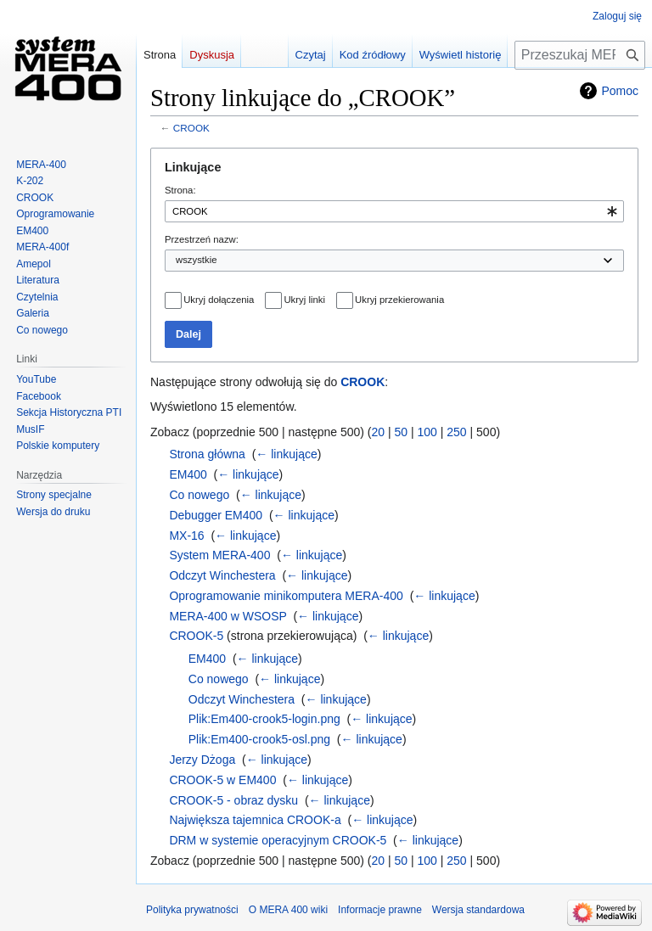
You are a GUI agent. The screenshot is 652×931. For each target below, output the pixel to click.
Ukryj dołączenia (218, 299)
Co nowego (199, 495)
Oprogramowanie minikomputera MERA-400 (285, 596)
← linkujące (286, 454)
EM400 (187, 474)
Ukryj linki (304, 299)
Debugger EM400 (215, 515)
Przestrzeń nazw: (202, 239)
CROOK (191, 127)
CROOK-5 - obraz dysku (233, 800)
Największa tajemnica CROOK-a (254, 820)
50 (401, 432)
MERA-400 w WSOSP (227, 616)
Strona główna (207, 454)
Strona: (180, 190)
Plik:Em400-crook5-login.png (264, 719)
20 (378, 432)
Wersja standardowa (478, 910)
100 (427, 432)
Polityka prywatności (192, 910)
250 (456, 432)
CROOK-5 (196, 635)
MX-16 (186, 535)
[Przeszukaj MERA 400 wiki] (579, 55)
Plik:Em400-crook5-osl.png (259, 739)
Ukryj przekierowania (399, 299)
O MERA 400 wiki (288, 910)
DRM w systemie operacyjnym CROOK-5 (277, 840)
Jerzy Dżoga (202, 759)
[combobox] (394, 211)
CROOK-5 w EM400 (222, 780)
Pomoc (619, 91)
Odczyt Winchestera (222, 575)
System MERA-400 (219, 555)
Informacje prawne (380, 910)
